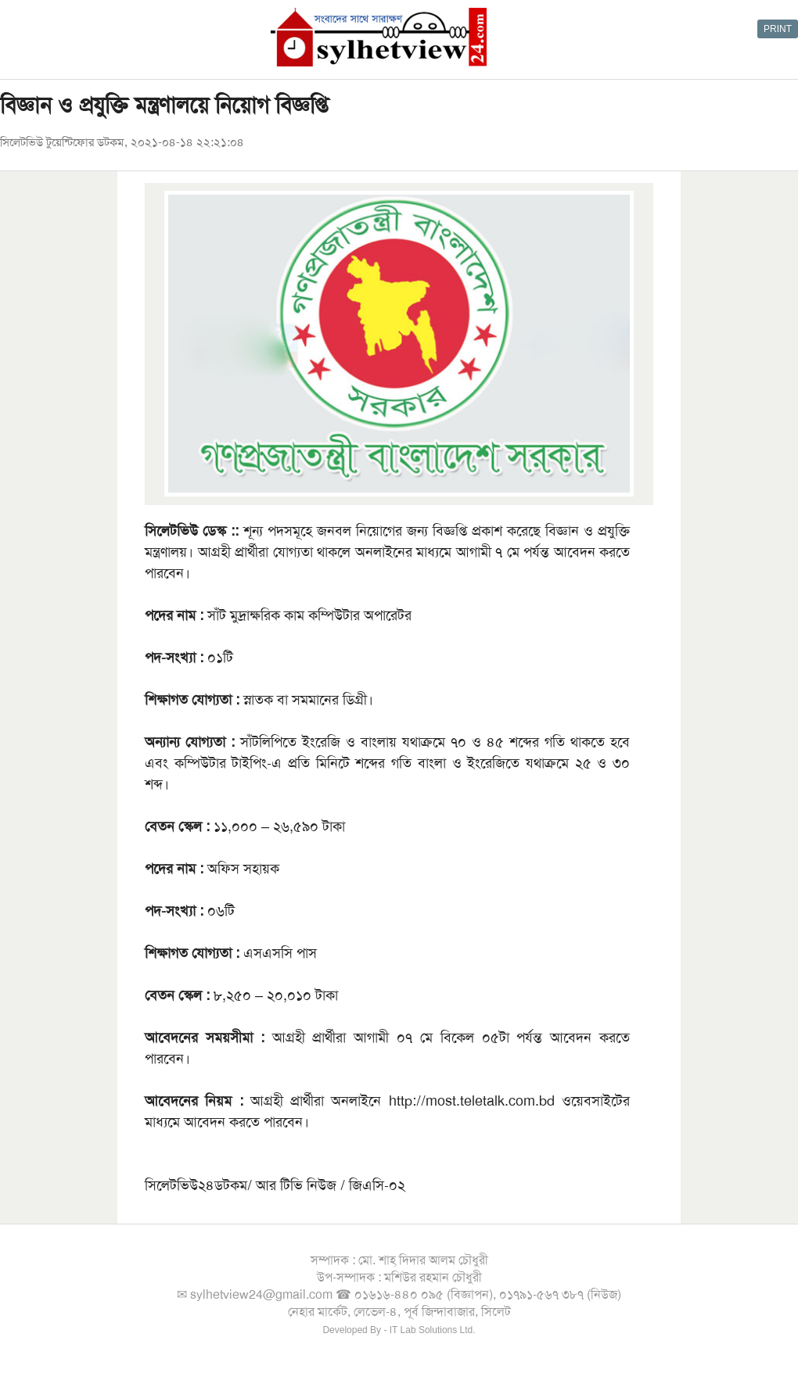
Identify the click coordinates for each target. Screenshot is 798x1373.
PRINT (778, 28)
